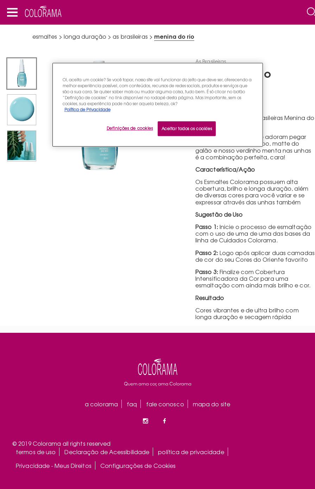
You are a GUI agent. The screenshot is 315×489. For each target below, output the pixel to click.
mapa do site (211, 404)
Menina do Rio (174, 36)
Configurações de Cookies (138, 465)
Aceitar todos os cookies (187, 128)
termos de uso (36, 451)
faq (132, 404)
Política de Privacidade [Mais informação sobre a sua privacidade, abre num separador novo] (87, 109)
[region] (157, 104)
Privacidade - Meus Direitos (54, 465)
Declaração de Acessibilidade (106, 451)
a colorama (101, 404)
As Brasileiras (130, 36)
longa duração (85, 36)
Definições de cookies (130, 128)
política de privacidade (191, 451)
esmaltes (44, 36)
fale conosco (165, 404)
